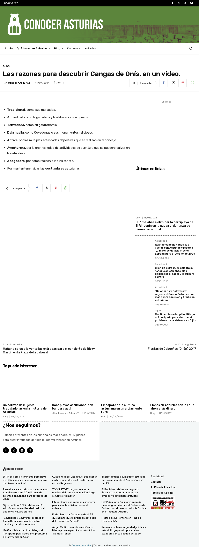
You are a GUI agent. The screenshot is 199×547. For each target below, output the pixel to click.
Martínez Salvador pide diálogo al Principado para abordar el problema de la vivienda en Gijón (175, 316)
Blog (6, 66)
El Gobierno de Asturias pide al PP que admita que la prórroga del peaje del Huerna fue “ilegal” (74, 513)
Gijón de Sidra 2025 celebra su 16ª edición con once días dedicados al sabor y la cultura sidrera (174, 271)
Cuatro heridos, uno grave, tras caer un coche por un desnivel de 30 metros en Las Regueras (74, 478)
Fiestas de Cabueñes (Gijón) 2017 (172, 347)
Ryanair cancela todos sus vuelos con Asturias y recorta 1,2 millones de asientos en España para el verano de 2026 (174, 248)
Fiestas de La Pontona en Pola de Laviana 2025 (121, 517)
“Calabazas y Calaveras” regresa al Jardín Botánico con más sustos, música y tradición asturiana (175, 294)
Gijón (138, 218)
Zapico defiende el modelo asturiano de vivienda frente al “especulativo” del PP (123, 478)
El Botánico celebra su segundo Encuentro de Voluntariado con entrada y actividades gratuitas (120, 491)
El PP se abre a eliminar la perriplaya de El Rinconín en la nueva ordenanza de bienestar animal (165, 225)
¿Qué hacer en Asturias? (65, 412)
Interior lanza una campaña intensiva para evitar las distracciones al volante (74, 502)
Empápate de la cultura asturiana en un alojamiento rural (121, 407)
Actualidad (161, 240)
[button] (191, 48)
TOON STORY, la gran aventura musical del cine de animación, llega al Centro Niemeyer (73, 491)
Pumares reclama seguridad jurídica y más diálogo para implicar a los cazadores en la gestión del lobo (123, 528)
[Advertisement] (165, 129)
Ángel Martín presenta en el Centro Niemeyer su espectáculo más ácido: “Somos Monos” (73, 525)
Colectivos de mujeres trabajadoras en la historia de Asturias (24, 407)
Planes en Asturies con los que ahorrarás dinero (172, 405)
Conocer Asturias (19, 83)
